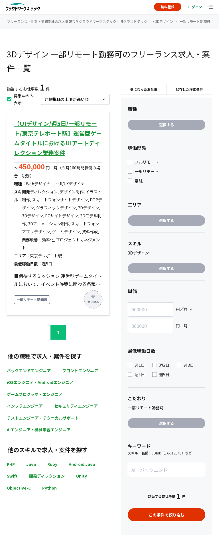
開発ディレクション (47, 476)
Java (31, 464)
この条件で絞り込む (166, 515)
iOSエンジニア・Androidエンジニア (40, 382)
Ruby (52, 464)
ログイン (195, 6)
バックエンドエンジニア (29, 370)
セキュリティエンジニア (76, 406)
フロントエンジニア (80, 370)
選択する (166, 124)
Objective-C (19, 488)
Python (49, 488)
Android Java (82, 464)
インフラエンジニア (25, 406)
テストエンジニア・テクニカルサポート (43, 418)
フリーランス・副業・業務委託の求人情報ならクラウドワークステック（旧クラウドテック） (79, 21)
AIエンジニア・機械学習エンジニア (38, 429)
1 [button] (58, 332)
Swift (12, 476)
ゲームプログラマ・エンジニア (34, 394)
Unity (81, 476)
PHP (11, 464)
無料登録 (168, 6)
